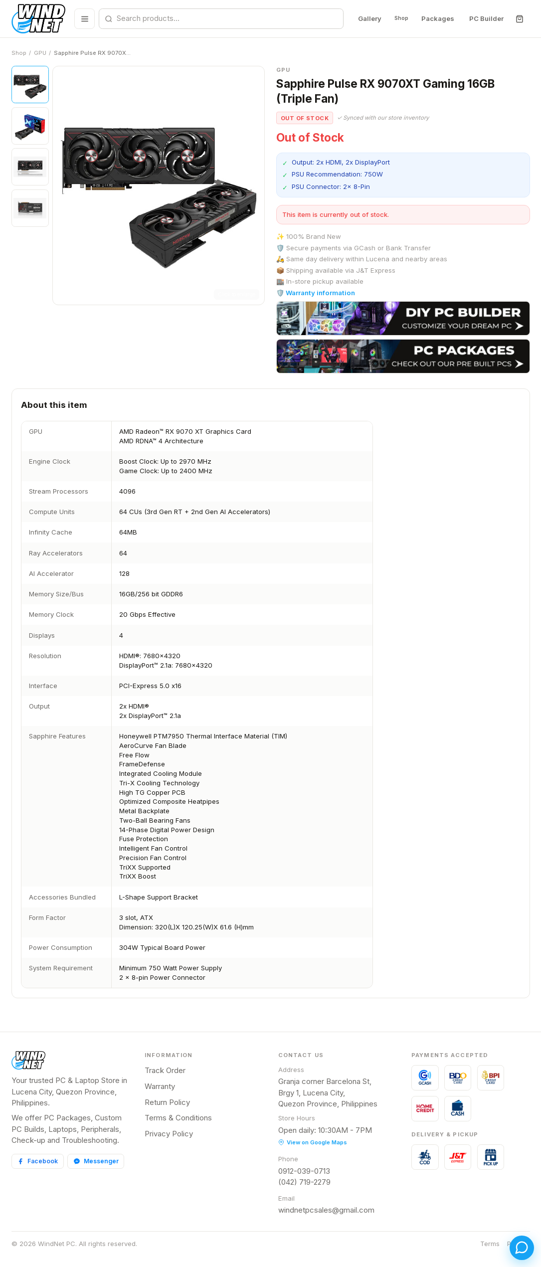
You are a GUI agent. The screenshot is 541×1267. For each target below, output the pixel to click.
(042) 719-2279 (304, 1182)
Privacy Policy (169, 1133)
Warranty (160, 1086)
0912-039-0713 (304, 1171)
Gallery (362, 18)
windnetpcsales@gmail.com (326, 1210)
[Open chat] (515, 1241)
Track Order (165, 1070)
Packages (437, 18)
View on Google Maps (313, 1142)
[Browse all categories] (81, 18)
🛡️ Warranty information (315, 293)
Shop (397, 18)
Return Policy (167, 1102)
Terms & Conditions (178, 1117)
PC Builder (486, 18)
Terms (490, 1244)
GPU (40, 52)
